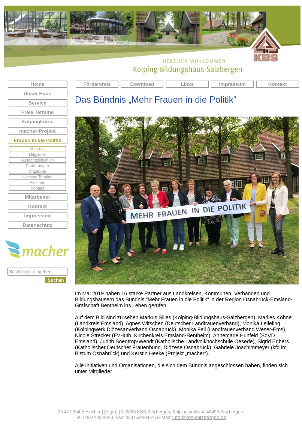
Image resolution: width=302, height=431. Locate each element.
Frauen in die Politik (37, 140)
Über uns (37, 149)
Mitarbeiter (37, 197)
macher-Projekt (37, 131)
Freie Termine (37, 112)
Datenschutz (37, 225)
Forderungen (37, 165)
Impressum (37, 215)
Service (37, 103)
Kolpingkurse (37, 121)
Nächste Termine (37, 177)
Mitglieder (37, 154)
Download (142, 84)
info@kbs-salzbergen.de (199, 417)
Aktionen (37, 182)
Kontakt (37, 188)
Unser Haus (37, 93)
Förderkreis (97, 84)
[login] (111, 412)
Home (37, 84)
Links (187, 84)
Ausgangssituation (37, 160)
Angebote (37, 171)
